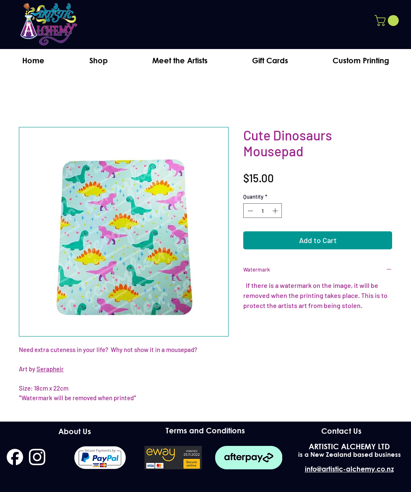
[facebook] (15, 457)
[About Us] (74, 431)
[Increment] (276, 211)
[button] (388, 20)
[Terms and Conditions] (205, 430)
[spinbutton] (263, 211)
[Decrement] (250, 211)
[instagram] (37, 457)
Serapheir (50, 369)
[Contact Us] (341, 431)
